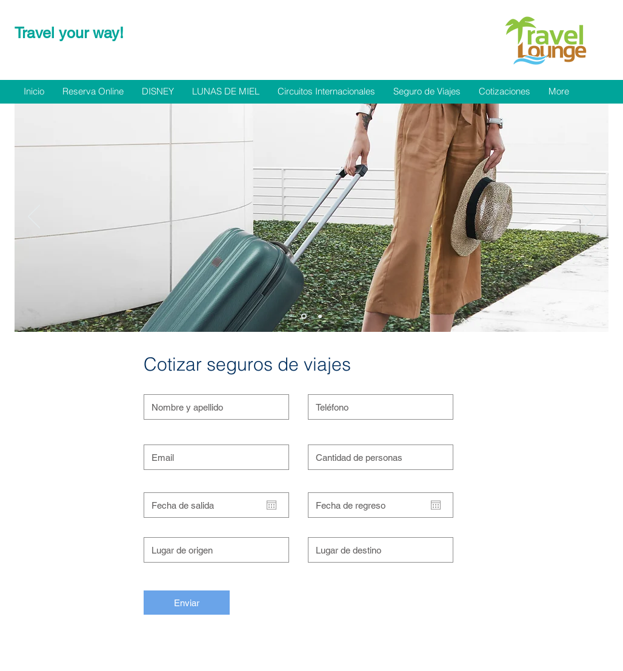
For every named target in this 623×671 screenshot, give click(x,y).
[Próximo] (589, 217)
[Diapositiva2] (320, 316)
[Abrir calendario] (271, 505)
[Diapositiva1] (304, 316)
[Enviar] (187, 602)
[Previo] (34, 217)
